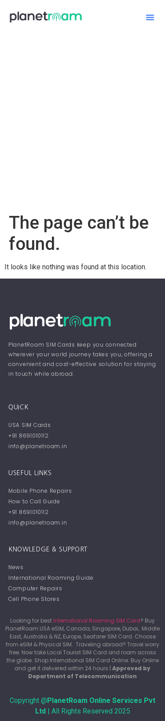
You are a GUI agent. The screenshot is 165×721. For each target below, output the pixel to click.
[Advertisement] (82, 125)
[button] (150, 17)
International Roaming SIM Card (96, 620)
